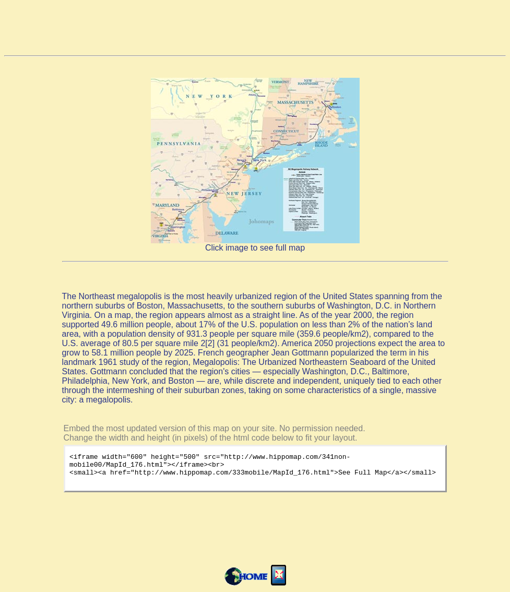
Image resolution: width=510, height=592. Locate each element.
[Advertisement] (255, 27)
